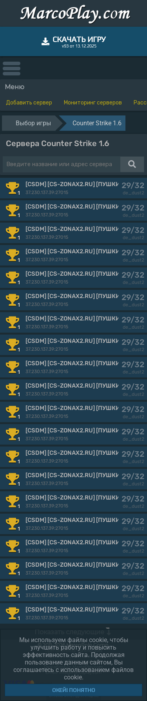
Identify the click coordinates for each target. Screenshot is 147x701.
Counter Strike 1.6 (97, 123)
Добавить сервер (29, 102)
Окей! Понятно (73, 690)
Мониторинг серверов (93, 102)
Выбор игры (33, 123)
